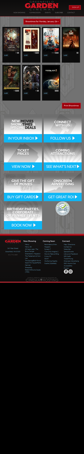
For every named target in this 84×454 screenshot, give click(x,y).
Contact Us (67, 247)
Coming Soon (35, 12)
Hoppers (47, 247)
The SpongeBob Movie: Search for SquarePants (33, 262)
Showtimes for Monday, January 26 (42, 21)
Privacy (66, 268)
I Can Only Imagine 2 (51, 251)
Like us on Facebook (71, 254)
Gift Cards (67, 256)
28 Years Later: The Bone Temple (31, 250)
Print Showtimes (71, 105)
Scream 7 (47, 249)
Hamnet (28, 265)
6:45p (46, 55)
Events (48, 12)
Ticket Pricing (68, 259)
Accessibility (68, 266)
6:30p (6, 55)
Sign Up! (74, 7)
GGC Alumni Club (70, 263)
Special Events (69, 251)
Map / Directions (69, 244)
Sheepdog (28, 267)
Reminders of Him (50, 244)
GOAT (46, 259)
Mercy (27, 244)
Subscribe (59, 12)
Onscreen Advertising (71, 261)
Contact (71, 12)
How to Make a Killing (51, 254)
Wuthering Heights (50, 261)
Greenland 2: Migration (32, 254)
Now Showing (19, 12)
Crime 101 (47, 256)
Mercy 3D (28, 247)
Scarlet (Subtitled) (50, 263)
